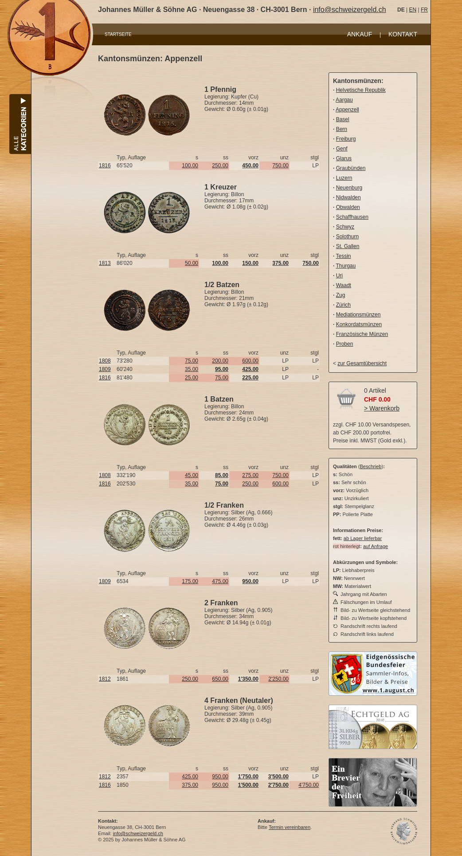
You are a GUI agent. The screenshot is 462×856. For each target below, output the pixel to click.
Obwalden (348, 207)
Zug (340, 295)
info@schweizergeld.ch (349, 9)
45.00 (191, 475)
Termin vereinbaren (289, 827)
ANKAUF (359, 34)
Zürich (343, 305)
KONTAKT (402, 34)
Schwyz (345, 227)
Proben (344, 344)
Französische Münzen (362, 334)
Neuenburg (349, 188)
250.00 (220, 165)
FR (424, 10)
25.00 (191, 378)
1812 (105, 679)
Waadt (343, 285)
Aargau (344, 100)
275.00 (250, 475)
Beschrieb (371, 466)
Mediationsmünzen (358, 315)
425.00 (190, 776)
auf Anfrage (375, 546)
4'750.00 (308, 785)
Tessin (343, 256)
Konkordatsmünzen (359, 324)
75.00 (191, 361)
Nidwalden (348, 197)
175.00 (190, 581)
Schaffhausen (352, 217)
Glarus (344, 158)
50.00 (191, 263)
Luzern (344, 178)
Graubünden (351, 168)
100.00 (190, 165)
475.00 (220, 581)
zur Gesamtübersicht (362, 363)
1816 (105, 165)
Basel (342, 119)
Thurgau (346, 266)
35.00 (191, 369)
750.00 (280, 165)
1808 (105, 361)
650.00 (220, 679)
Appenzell (347, 110)
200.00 (220, 361)
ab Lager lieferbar (363, 538)
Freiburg (346, 139)
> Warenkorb (381, 408)
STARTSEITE (118, 34)
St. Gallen (348, 246)
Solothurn (347, 236)
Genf (342, 149)
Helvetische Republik (361, 90)
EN (412, 10)
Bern (341, 129)
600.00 (250, 361)
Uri (339, 275)
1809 (105, 369)
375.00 (190, 785)
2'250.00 (278, 679)
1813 (105, 263)
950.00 (220, 776)
